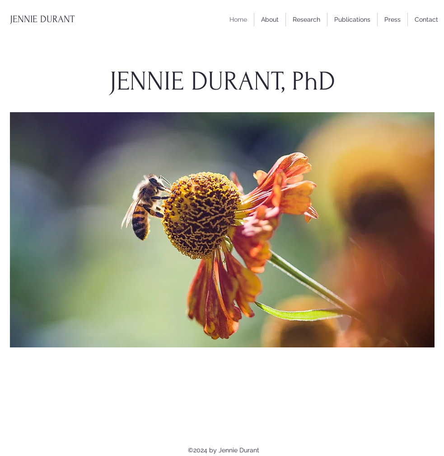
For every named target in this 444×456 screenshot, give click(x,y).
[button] (352, 19)
